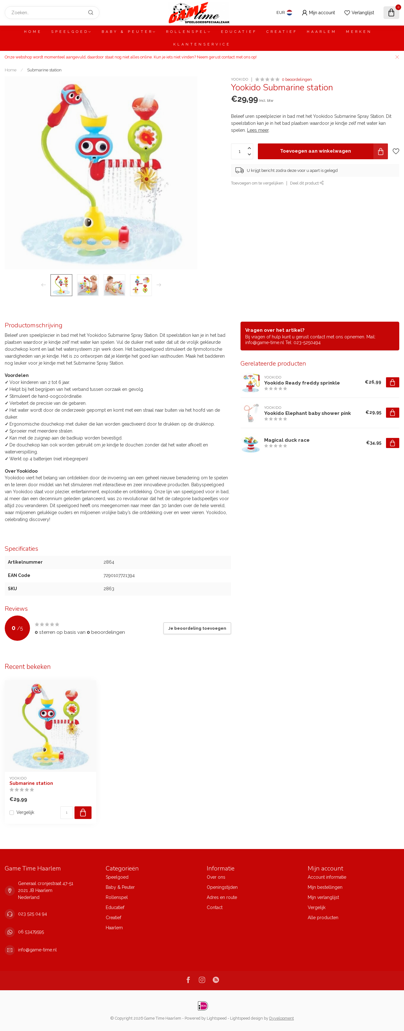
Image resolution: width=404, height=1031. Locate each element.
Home (33, 32)
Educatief (239, 32)
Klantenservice (202, 44)
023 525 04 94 (32, 913)
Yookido (239, 79)
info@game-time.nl (37, 949)
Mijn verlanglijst (323, 897)
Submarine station (44, 69)
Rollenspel (187, 32)
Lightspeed (217, 1018)
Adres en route (222, 897)
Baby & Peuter (127, 32)
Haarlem (322, 32)
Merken (359, 32)
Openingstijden (222, 887)
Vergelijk (25, 812)
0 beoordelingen (297, 79)
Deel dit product (307, 183)
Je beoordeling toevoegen (197, 628)
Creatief (282, 32)
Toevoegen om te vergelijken (257, 183)
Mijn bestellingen (325, 887)
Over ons (216, 877)
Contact (215, 907)
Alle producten (323, 917)
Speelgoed (70, 32)
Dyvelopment (281, 1018)
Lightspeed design (246, 1018)
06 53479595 (31, 931)
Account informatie (327, 877)
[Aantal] (66, 812)
